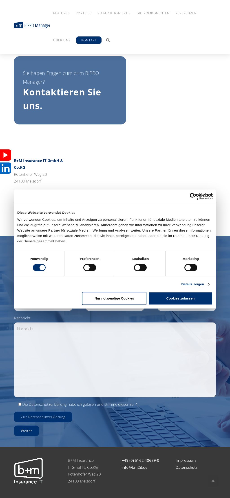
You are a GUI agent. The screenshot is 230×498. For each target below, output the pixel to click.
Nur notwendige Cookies (114, 298)
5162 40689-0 (147, 460)
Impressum (186, 460)
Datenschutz (186, 467)
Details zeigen (192, 284)
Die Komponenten (153, 13)
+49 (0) (128, 460)
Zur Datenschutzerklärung (43, 417)
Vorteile (84, 13)
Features (61, 13)
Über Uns (62, 40)
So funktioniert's (114, 13)
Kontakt (88, 40)
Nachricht (22, 317)
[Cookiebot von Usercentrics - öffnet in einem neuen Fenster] (193, 196)
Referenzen (186, 13)
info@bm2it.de (135, 467)
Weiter (26, 430)
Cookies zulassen (180, 298)
